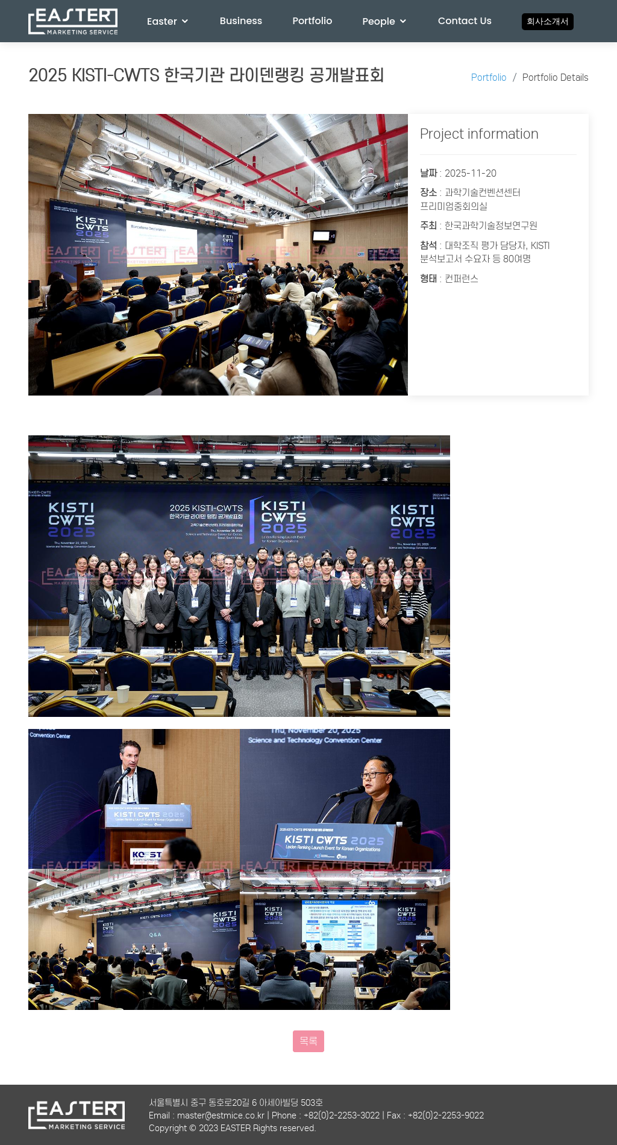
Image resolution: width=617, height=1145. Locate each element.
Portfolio (312, 21)
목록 (308, 1041)
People (378, 21)
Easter (162, 21)
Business (241, 21)
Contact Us (465, 21)
